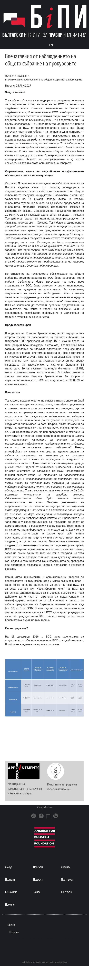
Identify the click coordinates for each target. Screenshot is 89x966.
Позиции (22, 75)
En (51, 45)
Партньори (67, 879)
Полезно (10, 904)
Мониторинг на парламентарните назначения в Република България (25, 788)
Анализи (65, 867)
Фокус (8, 867)
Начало (9, 75)
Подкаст (38, 879)
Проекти (38, 867)
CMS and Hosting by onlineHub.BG (54, 962)
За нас (36, 892)
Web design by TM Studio (31, 962)
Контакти (66, 892)
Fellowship (11, 892)
